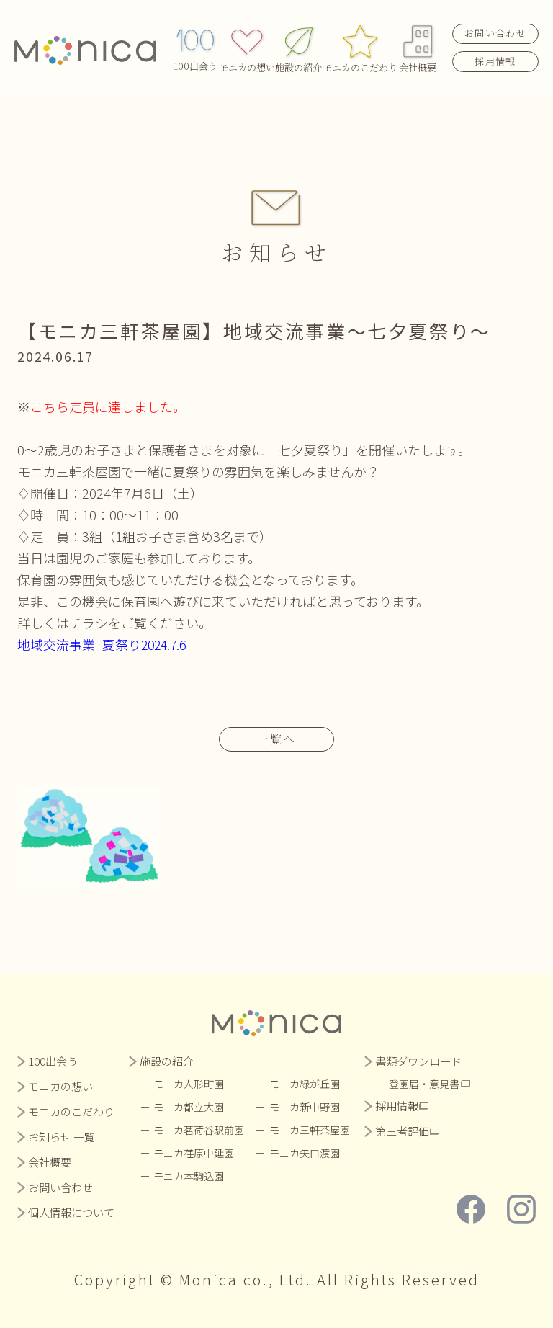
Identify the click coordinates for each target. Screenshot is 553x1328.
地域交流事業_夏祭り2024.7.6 (103, 644)
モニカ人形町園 (189, 1084)
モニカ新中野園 (305, 1107)
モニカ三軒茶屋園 (310, 1130)
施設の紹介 (298, 45)
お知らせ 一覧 (61, 1136)
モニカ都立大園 (189, 1107)
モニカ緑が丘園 (305, 1084)
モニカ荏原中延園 (194, 1153)
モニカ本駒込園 (189, 1176)
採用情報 (495, 59)
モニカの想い (247, 45)
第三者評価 (403, 1130)
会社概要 (418, 45)
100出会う (195, 45)
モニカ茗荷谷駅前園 (199, 1130)
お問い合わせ (495, 31)
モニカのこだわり (360, 45)
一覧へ (276, 739)
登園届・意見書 (425, 1084)
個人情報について (71, 1212)
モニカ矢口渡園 (305, 1153)
